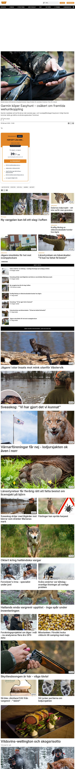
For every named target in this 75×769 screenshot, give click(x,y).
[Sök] (44, 3)
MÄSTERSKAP (32, 7)
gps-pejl (19, 187)
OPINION (11, 7)
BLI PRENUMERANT (15, 161)
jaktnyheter (5, 187)
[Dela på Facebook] (69, 123)
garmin (26, 187)
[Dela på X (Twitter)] (71, 123)
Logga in (20, 136)
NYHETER (3, 7)
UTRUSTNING (21, 7)
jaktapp (32, 187)
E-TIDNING (57, 7)
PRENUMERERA (70, 2)
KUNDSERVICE (67, 7)
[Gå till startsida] (4, 3)
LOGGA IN (62, 2)
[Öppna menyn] (73, 7)
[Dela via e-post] (73, 123)
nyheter (13, 187)
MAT (40, 7)
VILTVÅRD (48, 7)
